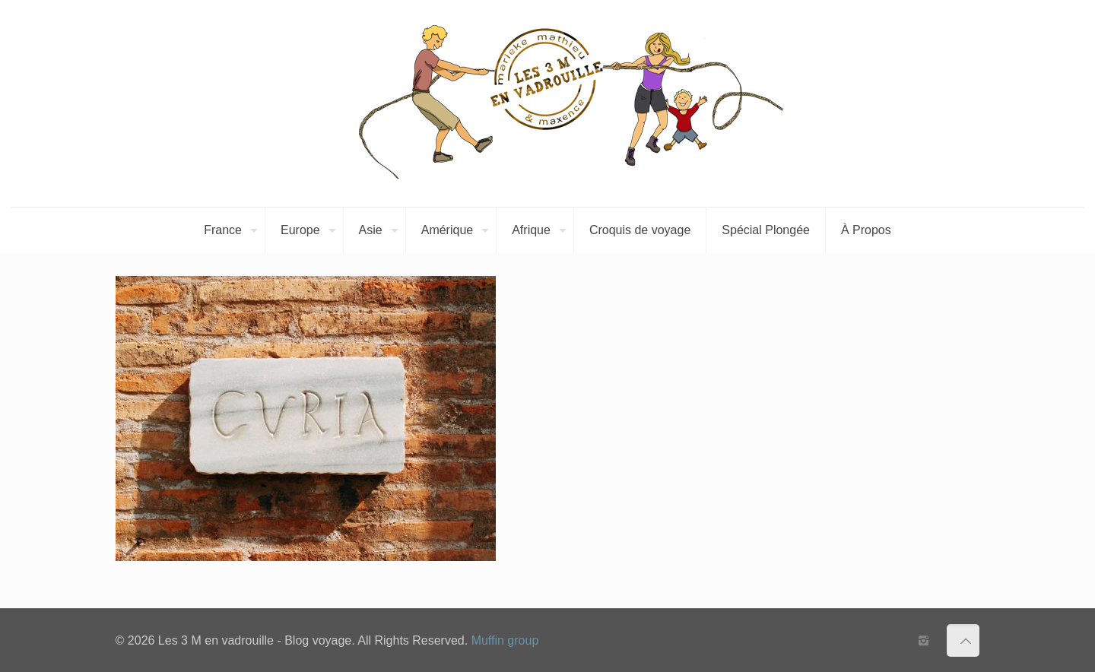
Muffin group (505, 640)
